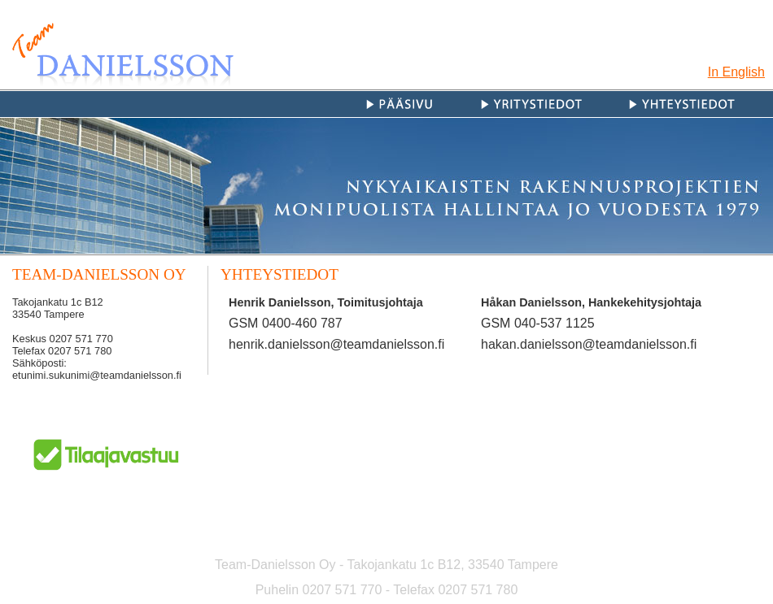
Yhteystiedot (698, 103)
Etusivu (418, 103)
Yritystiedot (549, 103)
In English (736, 72)
